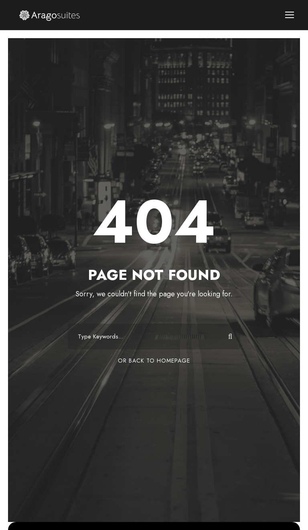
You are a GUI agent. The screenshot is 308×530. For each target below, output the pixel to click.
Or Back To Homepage (154, 361)
